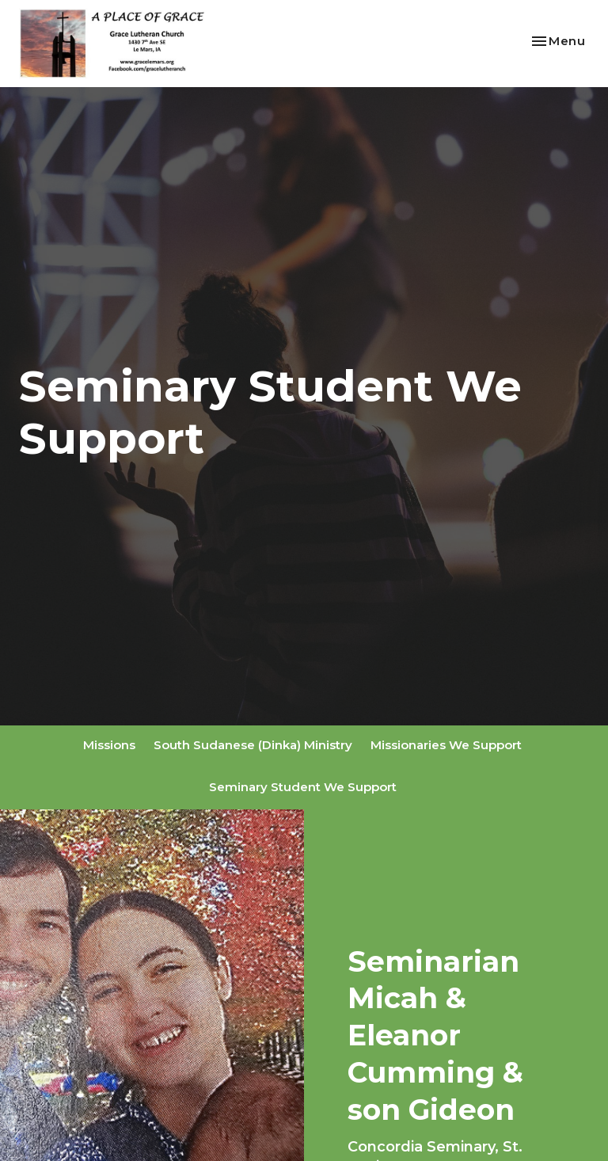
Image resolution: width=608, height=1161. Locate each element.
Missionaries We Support (446, 744)
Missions (109, 744)
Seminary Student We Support (303, 786)
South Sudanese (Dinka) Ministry (253, 744)
